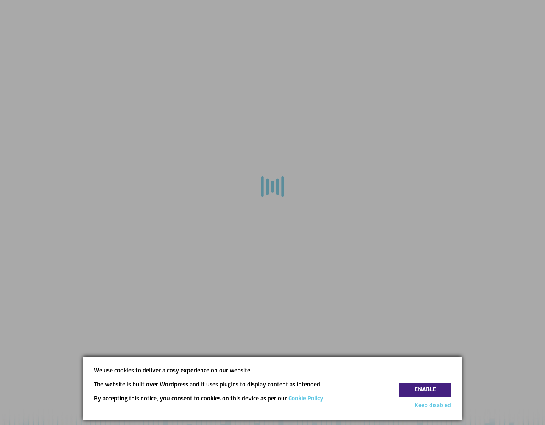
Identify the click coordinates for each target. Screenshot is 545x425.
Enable (425, 389)
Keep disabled (432, 405)
